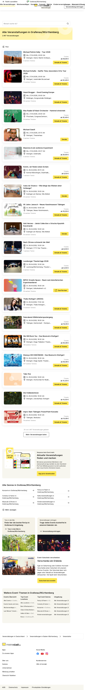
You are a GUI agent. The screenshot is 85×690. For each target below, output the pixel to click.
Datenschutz (13, 687)
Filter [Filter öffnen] (5, 47)
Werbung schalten (8, 672)
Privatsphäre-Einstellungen (41, 687)
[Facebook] (37, 653)
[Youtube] (42, 653)
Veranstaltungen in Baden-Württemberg (42, 636)
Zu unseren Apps (8, 653)
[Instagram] (46, 653)
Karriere (5, 664)
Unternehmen (7, 668)
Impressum (24, 687)
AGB (3, 687)
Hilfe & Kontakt (41, 664)
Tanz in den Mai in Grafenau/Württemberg (15, 530)
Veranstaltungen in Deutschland (13, 636)
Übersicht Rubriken (9, 675)
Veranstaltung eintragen (50, 531)
